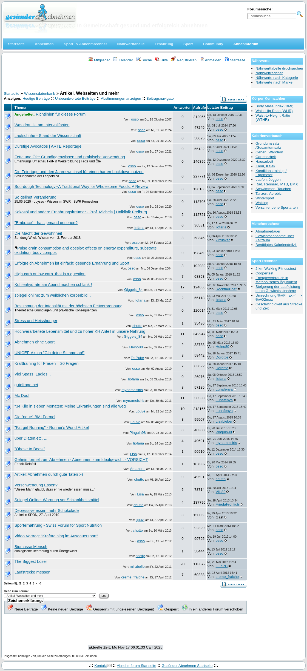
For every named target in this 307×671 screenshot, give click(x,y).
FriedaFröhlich (227, 504)
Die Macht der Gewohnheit (38, 233)
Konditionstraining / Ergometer (270, 173)
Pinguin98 (137, 433)
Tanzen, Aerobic (268, 193)
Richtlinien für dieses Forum (61, 114)
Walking (261, 203)
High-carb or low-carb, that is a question (50, 274)
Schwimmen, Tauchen (273, 189)
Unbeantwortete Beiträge (75, 98)
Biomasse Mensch (31, 546)
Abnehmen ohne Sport (35, 342)
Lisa (133, 454)
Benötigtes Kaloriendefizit (276, 245)
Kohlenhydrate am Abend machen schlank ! (53, 284)
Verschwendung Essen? (36, 485)
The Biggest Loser (31, 561)
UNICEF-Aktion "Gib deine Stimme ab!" (50, 353)
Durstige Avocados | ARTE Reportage (48, 146)
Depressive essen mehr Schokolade (47, 510)
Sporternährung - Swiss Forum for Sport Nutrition (58, 525)
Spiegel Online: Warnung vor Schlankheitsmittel (57, 500)
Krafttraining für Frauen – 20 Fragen (47, 363)
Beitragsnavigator (160, 98)
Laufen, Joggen (268, 179)
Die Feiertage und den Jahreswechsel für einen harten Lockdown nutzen (79, 172)
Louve (140, 411)
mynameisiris (132, 390)
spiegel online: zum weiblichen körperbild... (53, 295)
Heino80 (136, 347)
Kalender (123, 60)
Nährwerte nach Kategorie (276, 78)
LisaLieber (224, 421)
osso (135, 119)
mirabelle (137, 566)
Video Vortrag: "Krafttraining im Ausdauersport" (56, 536)
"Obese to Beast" (30, 449)
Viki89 (221, 492)
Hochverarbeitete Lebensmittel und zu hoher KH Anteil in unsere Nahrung (80, 331)
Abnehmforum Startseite (136, 666)
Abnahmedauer (267, 231)
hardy (140, 556)
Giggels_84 (133, 290)
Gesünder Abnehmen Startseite (187, 666)
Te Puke (137, 358)
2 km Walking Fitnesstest (275, 268)
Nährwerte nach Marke (273, 82)
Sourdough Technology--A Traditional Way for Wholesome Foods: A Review (82, 186)
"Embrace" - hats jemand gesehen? (46, 222)
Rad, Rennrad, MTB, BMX (276, 184)
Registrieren (184, 60)
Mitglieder (99, 60)
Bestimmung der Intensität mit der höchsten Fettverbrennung (69, 306)
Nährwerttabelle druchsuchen (279, 68)
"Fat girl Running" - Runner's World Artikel (52, 427)
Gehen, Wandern (269, 152)
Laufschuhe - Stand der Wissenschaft (48, 135)
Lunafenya (224, 389)
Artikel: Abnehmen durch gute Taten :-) (49, 474)
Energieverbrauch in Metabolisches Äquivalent (276, 280)
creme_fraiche (132, 577)
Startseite (234, 60)
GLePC (222, 566)
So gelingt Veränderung (35, 197)
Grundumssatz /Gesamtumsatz (268, 145)
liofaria (139, 228)
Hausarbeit (264, 161)
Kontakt (100, 666)
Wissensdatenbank (39, 93)
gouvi (140, 520)
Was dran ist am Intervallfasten (42, 125)
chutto (137, 326)
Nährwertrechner (269, 73)
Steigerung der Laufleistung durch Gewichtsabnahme (277, 289)
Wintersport (264, 198)
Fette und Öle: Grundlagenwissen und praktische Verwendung (70, 157)
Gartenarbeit (265, 157)
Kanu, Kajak (265, 166)
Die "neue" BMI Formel (35, 417)
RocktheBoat (226, 289)
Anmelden (210, 60)
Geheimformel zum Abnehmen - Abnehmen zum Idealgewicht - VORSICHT (81, 459)
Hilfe (161, 60)
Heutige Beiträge (36, 98)
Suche (144, 60)
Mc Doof (22, 395)
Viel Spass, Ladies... (33, 374)
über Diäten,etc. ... (31, 438)
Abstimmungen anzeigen (121, 98)
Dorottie (222, 357)
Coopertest (264, 273)
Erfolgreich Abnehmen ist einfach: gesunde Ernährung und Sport (72, 263)
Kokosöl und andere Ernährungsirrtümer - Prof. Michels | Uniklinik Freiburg (81, 212)
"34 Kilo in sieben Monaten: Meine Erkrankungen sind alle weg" (71, 406)
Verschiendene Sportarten (276, 207)
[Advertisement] (125, 77)
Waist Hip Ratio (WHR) (274, 111)
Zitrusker (223, 240)
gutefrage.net (26, 385)
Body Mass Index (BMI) (274, 106)
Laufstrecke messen (32, 572)
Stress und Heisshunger (36, 321)
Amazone (137, 469)
